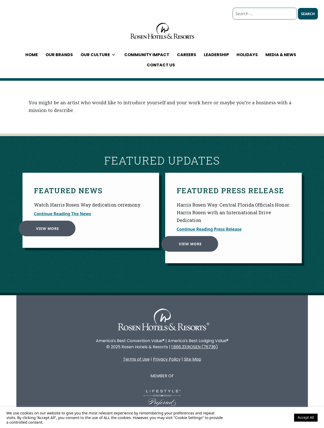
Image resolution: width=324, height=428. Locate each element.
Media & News (280, 55)
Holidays (247, 55)
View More (45, 226)
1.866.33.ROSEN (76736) (194, 347)
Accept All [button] (306, 417)
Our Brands (59, 55)
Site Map (192, 359)
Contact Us (161, 65)
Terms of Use (136, 359)
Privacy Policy (167, 359)
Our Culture (98, 55)
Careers (186, 55)
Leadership (216, 55)
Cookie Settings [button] (276, 417)
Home (31, 55)
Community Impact (146, 55)
